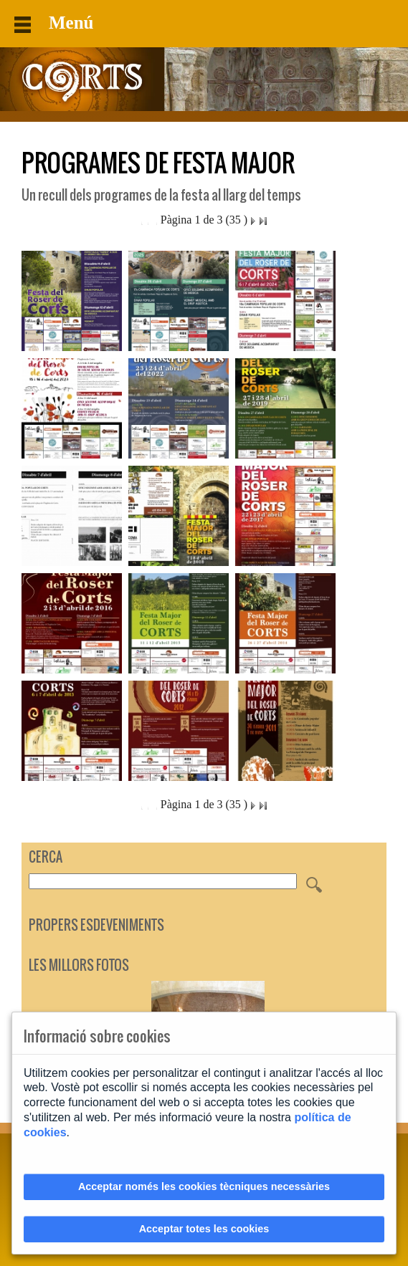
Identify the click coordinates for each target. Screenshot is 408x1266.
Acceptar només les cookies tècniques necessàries (204, 1186)
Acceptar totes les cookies (204, 1228)
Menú (54, 23)
